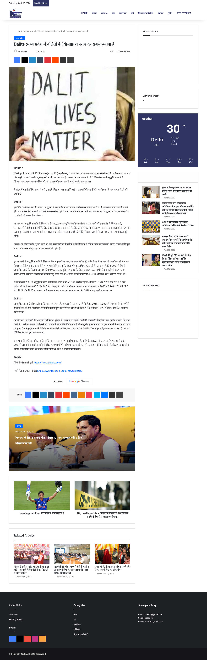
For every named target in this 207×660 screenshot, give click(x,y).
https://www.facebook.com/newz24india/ (59, 371)
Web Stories (184, 13)
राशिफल (77, 629)
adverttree (24, 51)
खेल (113, 13)
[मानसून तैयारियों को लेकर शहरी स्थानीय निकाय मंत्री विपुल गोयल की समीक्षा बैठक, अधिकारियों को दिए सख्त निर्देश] (152, 246)
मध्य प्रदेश (33, 31)
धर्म (132, 13)
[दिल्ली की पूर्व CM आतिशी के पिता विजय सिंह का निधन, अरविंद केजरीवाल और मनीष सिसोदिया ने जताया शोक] (152, 266)
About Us (13, 614)
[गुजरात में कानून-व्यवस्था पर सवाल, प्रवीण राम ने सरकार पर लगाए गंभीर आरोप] (152, 193)
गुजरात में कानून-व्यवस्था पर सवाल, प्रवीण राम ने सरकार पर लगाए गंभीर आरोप (178, 192)
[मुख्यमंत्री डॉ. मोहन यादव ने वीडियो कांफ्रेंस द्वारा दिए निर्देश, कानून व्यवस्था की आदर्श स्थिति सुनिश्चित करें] (72, 554)
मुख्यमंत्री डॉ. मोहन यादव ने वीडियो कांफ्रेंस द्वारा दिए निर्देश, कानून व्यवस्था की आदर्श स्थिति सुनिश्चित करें (71, 570)
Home (84, 13)
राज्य (103, 13)
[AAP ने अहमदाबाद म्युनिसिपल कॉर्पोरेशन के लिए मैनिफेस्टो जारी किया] (152, 231)
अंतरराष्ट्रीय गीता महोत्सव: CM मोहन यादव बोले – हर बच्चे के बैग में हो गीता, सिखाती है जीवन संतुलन (31, 570)
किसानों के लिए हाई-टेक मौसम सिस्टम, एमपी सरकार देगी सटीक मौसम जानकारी (43, 443)
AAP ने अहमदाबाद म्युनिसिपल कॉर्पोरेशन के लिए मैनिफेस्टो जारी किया (177, 230)
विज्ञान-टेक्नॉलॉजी (145, 13)
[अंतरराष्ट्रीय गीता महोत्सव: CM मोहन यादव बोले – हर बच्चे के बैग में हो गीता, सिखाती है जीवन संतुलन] (31, 554)
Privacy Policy (15, 619)
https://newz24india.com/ (48, 363)
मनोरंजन (122, 13)
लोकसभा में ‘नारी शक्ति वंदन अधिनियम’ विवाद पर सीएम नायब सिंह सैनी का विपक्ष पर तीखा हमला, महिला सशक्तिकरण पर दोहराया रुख (177, 211)
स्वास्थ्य (160, 13)
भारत (94, 13)
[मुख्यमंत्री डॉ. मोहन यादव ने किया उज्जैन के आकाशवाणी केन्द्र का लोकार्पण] (112, 554)
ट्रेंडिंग (170, 13)
